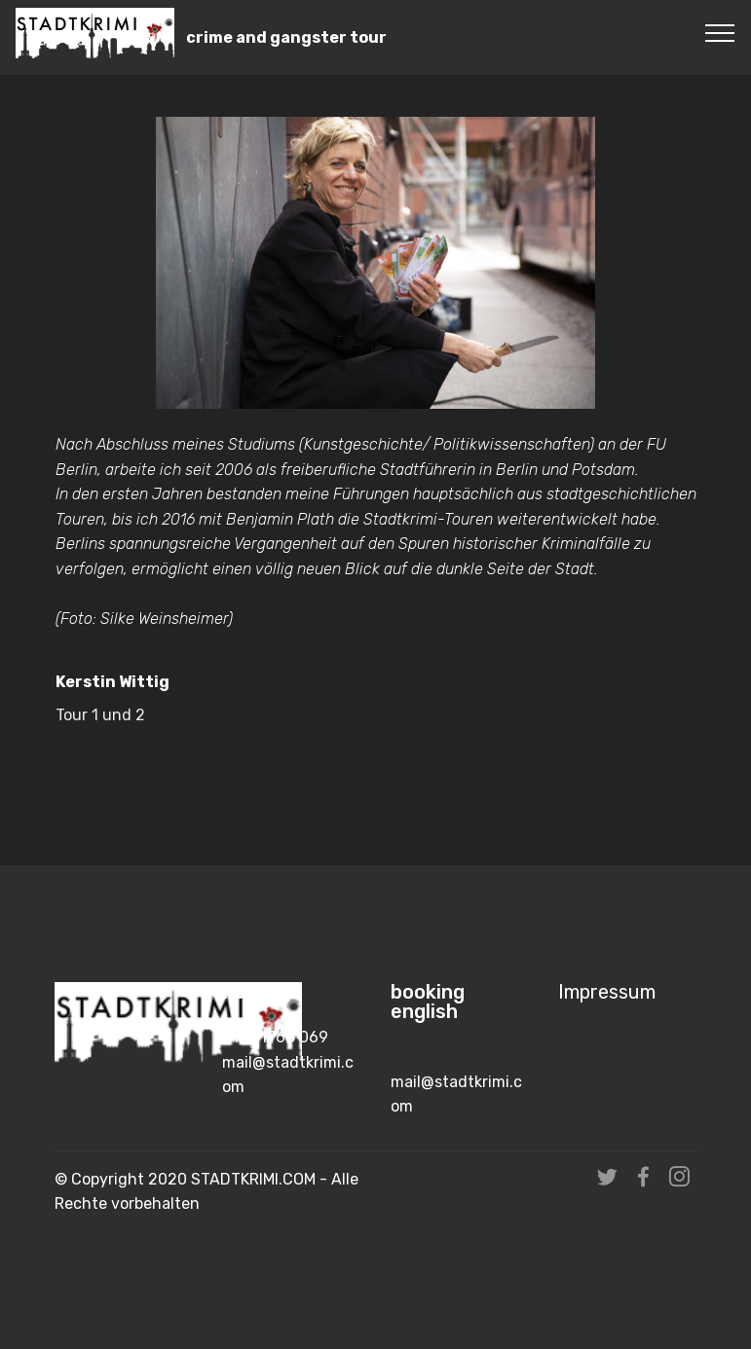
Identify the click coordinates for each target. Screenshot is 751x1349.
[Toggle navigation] (720, 32)
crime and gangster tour (286, 37)
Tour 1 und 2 (100, 722)
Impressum (607, 992)
